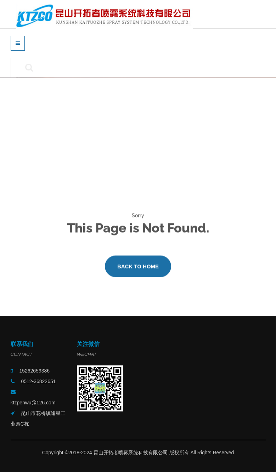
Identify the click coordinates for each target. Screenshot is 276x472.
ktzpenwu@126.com (33, 402)
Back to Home (138, 269)
